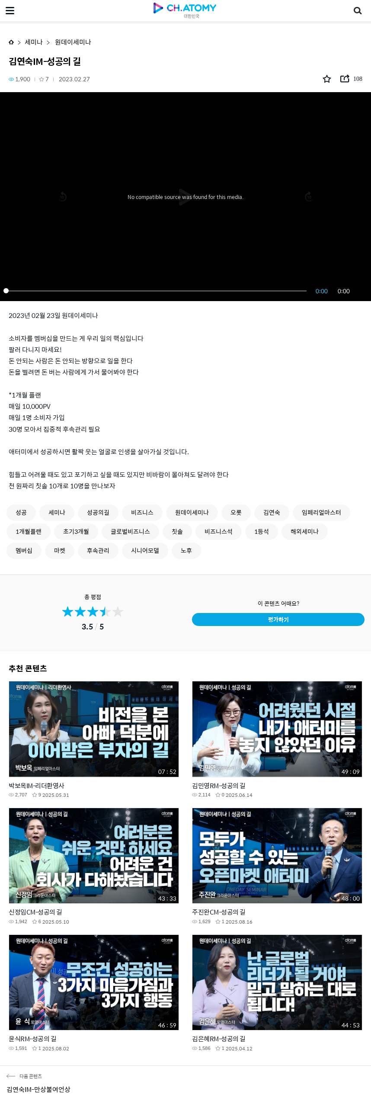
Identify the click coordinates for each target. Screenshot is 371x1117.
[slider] (156, 290)
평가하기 (278, 619)
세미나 (34, 42)
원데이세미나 (72, 42)
